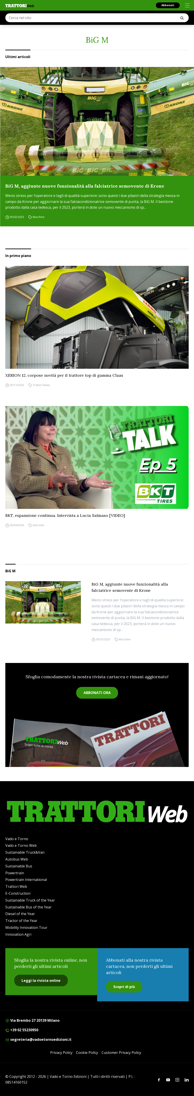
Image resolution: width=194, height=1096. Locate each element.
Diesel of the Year (20, 913)
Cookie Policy (87, 1052)
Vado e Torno (16, 838)
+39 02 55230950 (21, 1029)
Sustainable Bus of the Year (28, 907)
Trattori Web (16, 886)
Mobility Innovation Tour (26, 927)
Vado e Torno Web (21, 845)
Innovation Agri (18, 934)
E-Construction (17, 893)
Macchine (38, 217)
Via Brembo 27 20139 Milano (32, 1020)
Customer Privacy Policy (121, 1052)
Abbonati (167, 5)
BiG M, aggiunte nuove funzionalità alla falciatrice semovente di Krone (84, 186)
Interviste (38, 525)
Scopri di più (124, 986)
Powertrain (14, 873)
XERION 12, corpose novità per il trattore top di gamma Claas (64, 375)
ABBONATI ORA (97, 692)
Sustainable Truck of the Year (30, 900)
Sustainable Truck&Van (24, 852)
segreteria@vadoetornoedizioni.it (38, 1039)
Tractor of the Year (21, 920)
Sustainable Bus (18, 866)
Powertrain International (26, 879)
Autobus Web (16, 859)
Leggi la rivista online (41, 980)
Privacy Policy (61, 1052)
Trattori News (41, 385)
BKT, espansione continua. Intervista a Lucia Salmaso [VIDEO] (65, 515)
